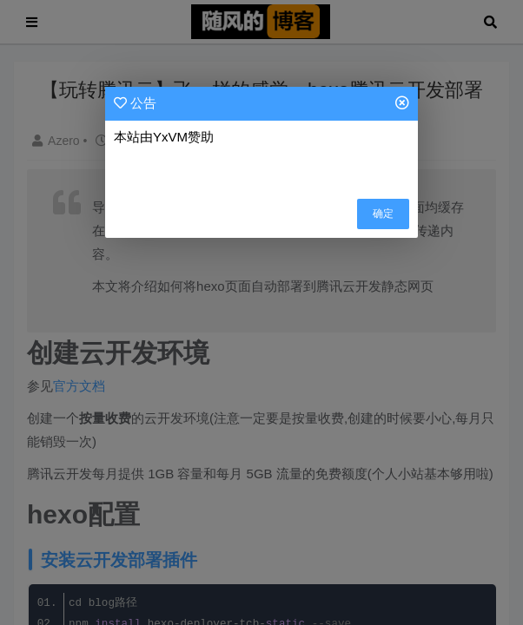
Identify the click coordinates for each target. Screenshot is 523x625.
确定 (383, 213)
